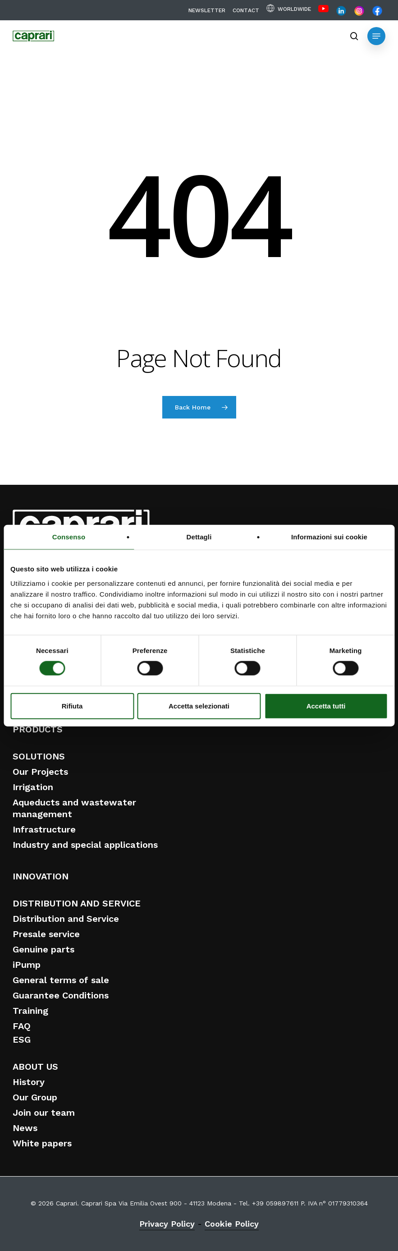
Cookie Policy (232, 1223)
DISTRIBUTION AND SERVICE (77, 903)
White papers (42, 1143)
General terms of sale (61, 980)
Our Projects (40, 771)
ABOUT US (35, 1066)
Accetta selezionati (199, 705)
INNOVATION (41, 876)
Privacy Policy (167, 1223)
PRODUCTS (38, 729)
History (29, 1081)
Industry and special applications (85, 844)
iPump (27, 964)
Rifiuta (72, 705)
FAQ (22, 1026)
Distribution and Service (66, 918)
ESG (22, 1039)
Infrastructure (44, 829)
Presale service (46, 934)
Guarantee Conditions (61, 995)
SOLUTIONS (39, 756)
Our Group (35, 1097)
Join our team (44, 1112)
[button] (376, 36)
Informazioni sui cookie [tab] (329, 537)
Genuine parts (43, 949)
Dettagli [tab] (199, 537)
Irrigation (33, 787)
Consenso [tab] (68, 537)
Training (30, 1010)
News (25, 1127)
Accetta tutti (326, 705)
